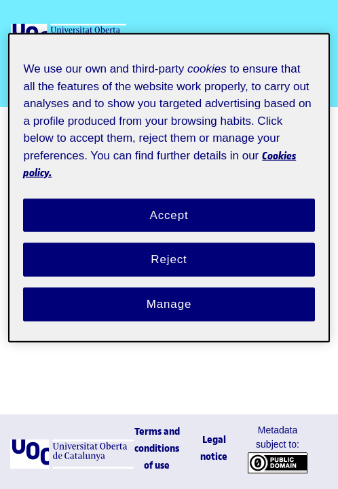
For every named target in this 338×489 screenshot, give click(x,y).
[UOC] (72, 465)
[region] (168, 181)
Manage (169, 290)
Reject (169, 245)
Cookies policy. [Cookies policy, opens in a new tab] (73, 158)
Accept (169, 201)
